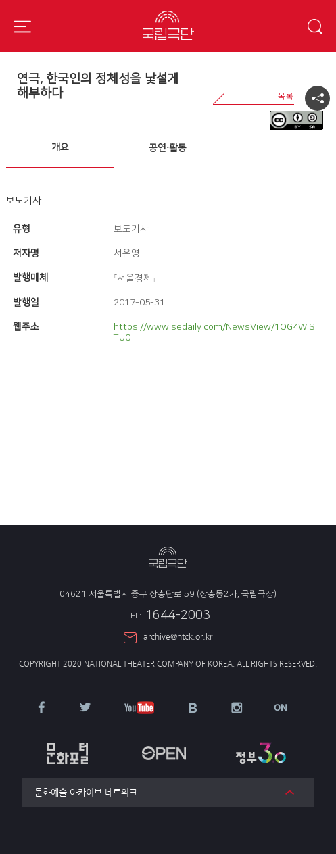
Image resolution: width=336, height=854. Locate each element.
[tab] (60, 148)
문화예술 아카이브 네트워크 (85, 792)
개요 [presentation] (60, 147)
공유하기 (317, 98)
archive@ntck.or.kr (177, 636)
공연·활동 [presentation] (168, 148)
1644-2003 (168, 615)
